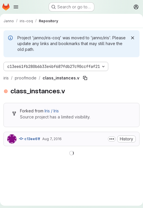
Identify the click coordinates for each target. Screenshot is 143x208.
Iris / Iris (52, 110)
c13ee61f (29, 138)
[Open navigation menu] (16, 7)
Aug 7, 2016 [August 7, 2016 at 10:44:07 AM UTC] (52, 139)
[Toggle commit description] (112, 139)
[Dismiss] (132, 37)
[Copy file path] (85, 78)
